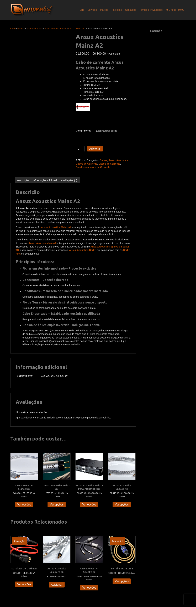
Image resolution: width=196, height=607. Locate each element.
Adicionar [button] (56, 584)
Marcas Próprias (35, 28)
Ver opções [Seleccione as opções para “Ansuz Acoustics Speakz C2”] (89, 587)
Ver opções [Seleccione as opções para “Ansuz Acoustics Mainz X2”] (56, 504)
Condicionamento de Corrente (93, 167)
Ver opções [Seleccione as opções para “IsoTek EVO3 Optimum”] (24, 584)
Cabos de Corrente (86, 163)
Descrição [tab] (23, 180)
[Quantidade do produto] (80, 149)
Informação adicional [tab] (45, 180)
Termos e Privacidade (151, 9)
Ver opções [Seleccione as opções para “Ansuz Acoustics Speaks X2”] (122, 504)
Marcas (104, 9)
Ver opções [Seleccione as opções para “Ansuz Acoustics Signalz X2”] (24, 504)
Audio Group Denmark (55, 28)
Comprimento (83, 130)
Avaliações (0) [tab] (69, 180)
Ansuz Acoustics (76, 28)
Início (13, 28)
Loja (82, 9)
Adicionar (95, 148)
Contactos (130, 9)
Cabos (103, 160)
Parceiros (117, 9)
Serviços (92, 9)
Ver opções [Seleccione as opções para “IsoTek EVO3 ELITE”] (122, 581)
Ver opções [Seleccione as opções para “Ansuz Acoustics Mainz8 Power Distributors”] (89, 504)
